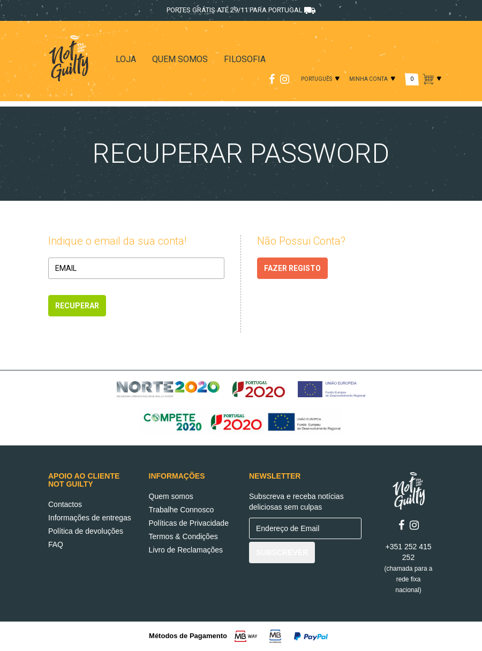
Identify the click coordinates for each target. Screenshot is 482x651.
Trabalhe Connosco (181, 509)
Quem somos (171, 496)
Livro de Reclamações (186, 550)
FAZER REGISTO (292, 268)
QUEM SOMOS (180, 59)
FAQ (55, 544)
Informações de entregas (89, 517)
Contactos (65, 504)
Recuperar (77, 305)
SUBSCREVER (282, 552)
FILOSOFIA (245, 59)
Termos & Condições (183, 536)
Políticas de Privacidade (189, 523)
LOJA (126, 59)
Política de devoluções (85, 531)
